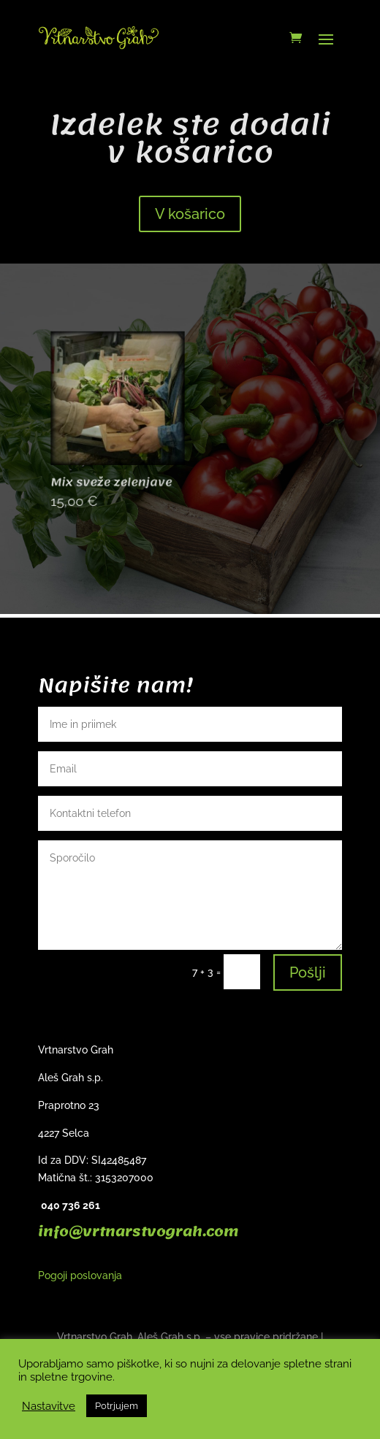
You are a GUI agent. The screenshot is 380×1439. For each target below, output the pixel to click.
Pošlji (307, 972)
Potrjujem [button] (116, 1405)
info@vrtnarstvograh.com (138, 1232)
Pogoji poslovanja (80, 1275)
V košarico (190, 214)
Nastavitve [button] (48, 1406)
